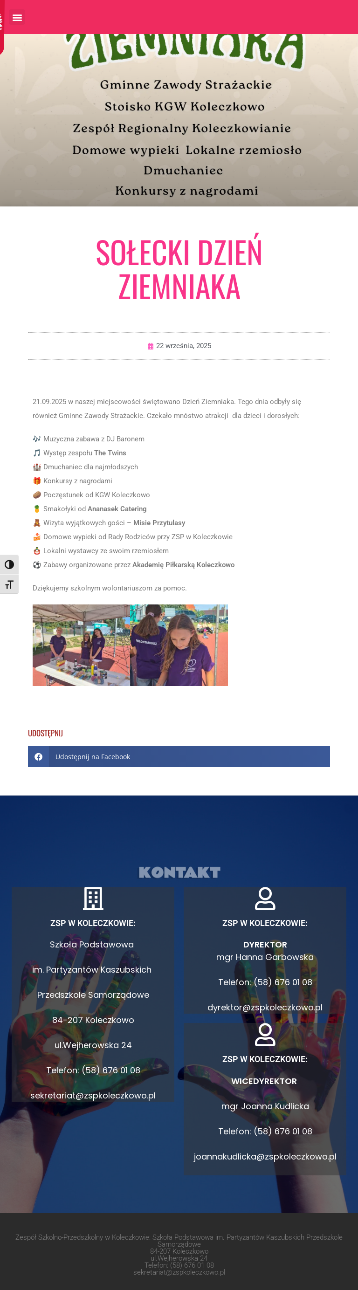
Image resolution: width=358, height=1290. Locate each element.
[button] (17, 17)
